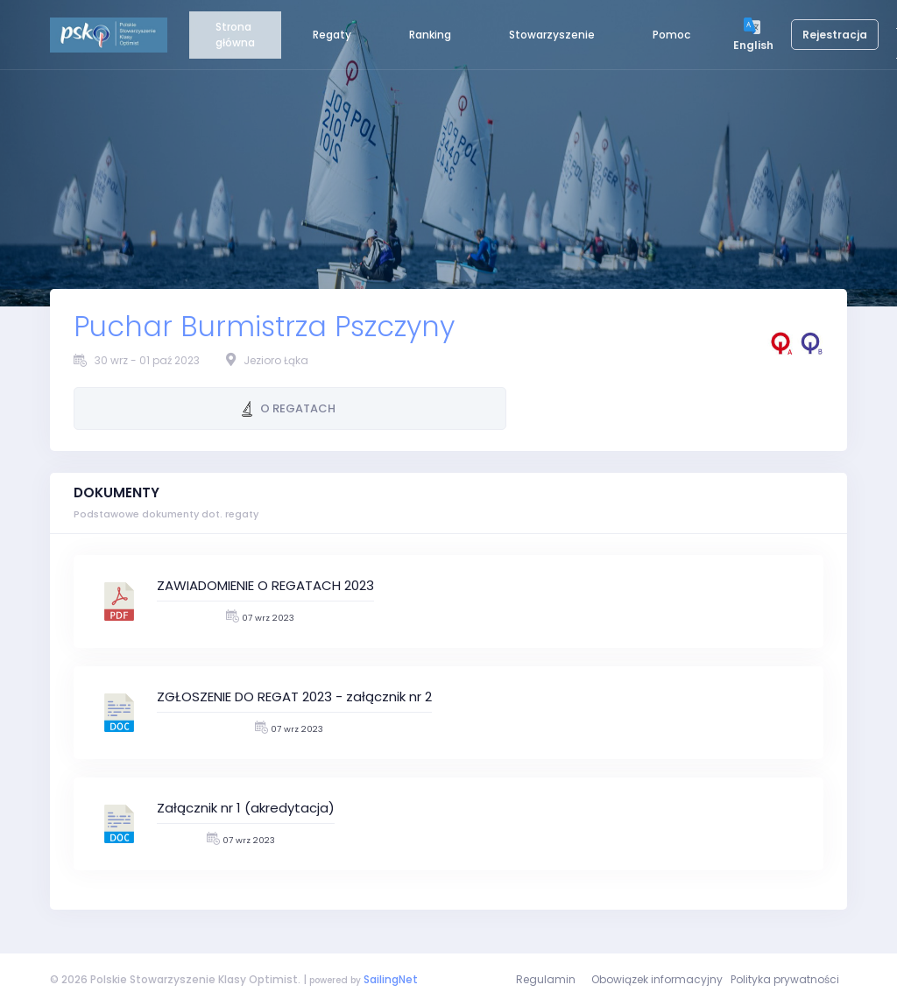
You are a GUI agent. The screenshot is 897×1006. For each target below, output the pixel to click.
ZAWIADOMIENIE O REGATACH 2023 (265, 585)
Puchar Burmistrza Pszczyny (264, 326)
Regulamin (546, 979)
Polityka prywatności (785, 979)
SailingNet (391, 979)
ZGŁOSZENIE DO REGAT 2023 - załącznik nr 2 (294, 696)
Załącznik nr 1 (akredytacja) (246, 807)
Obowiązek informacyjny (657, 979)
